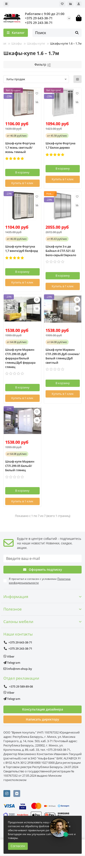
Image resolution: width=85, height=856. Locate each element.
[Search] (57, 33)
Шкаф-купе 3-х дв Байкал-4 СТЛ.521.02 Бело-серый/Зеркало (61, 250)
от (17, 135)
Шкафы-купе (36, 43)
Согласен (18, 846)
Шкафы (16, 43)
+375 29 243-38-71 (39, 22)
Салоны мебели (42, 621)
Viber (9, 656)
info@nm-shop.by (17, 669)
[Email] (42, 558)
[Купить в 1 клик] (22, 183)
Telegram (11, 663)
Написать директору (42, 719)
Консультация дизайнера (42, 709)
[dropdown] (6, 3)
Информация (42, 596)
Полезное (42, 609)
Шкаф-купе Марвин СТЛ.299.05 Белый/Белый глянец (19, 465)
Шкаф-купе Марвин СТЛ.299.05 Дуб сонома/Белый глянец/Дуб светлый (63, 356)
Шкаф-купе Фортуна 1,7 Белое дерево (60, 145)
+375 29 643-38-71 (39, 18)
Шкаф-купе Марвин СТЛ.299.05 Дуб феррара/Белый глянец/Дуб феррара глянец (20, 358)
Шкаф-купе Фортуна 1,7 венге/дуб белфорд (21, 248)
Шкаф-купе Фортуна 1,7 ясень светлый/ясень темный (20, 147)
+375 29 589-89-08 (18, 686)
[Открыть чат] (59, 828)
